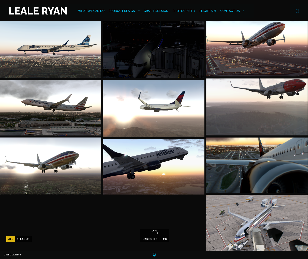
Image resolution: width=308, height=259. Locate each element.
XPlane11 (23, 239)
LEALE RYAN (38, 11)
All (10, 239)
